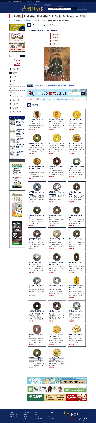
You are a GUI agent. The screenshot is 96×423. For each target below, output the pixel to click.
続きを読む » (32, 129)
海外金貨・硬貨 (17, 96)
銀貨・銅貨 (16, 100)
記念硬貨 (43, 99)
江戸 (73, 99)
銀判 (14, 88)
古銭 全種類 (16, 16)
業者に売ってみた (14, 416)
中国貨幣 (15, 104)
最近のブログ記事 (15, 117)
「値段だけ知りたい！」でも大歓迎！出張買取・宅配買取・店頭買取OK (54, 85)
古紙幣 (15, 73)
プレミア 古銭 (50, 99)
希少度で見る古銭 (54, 16)
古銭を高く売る (80, 16)
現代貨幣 (15, 108)
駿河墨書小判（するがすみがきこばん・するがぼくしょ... (76, 287)
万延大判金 (68, 99)
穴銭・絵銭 (16, 69)
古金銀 (15, 77)
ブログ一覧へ (14, 158)
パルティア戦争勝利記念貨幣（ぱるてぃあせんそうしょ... (36, 168)
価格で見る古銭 (42, 16)
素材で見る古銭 (67, 16)
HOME (11, 412)
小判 (14, 84)
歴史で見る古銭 (29, 16)
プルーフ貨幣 (17, 112)
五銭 (62, 99)
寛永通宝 (58, 99)
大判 (14, 80)
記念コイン (16, 92)
